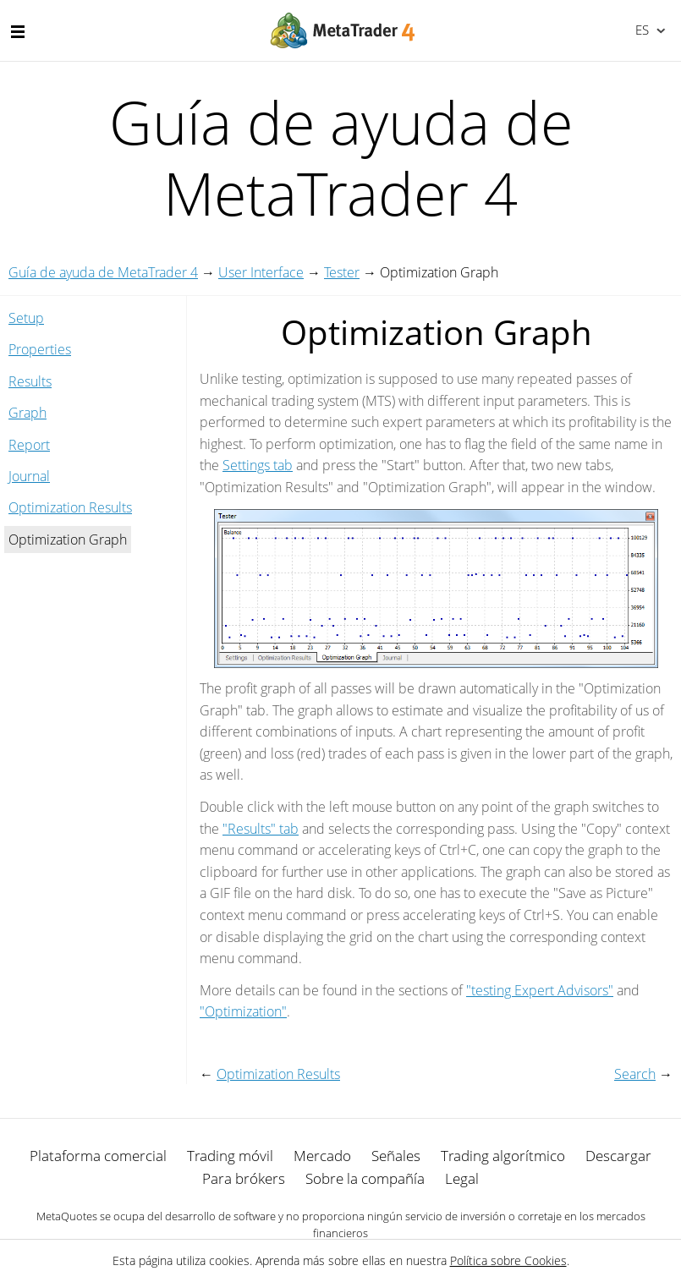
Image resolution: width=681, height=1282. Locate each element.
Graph (27, 412)
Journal (29, 476)
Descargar (618, 1155)
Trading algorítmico (503, 1155)
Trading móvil (230, 1155)
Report (29, 445)
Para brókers (243, 1178)
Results (30, 381)
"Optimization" (243, 1011)
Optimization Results (70, 507)
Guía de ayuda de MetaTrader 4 (103, 272)
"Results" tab (260, 828)
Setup (26, 318)
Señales (395, 1155)
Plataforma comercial (98, 1155)
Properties (39, 349)
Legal (462, 1178)
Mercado (322, 1155)
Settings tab (257, 465)
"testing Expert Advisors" (539, 990)
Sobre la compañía (365, 1178)
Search (635, 1074)
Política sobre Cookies (508, 1260)
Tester (342, 272)
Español (640, 29)
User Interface (261, 272)
